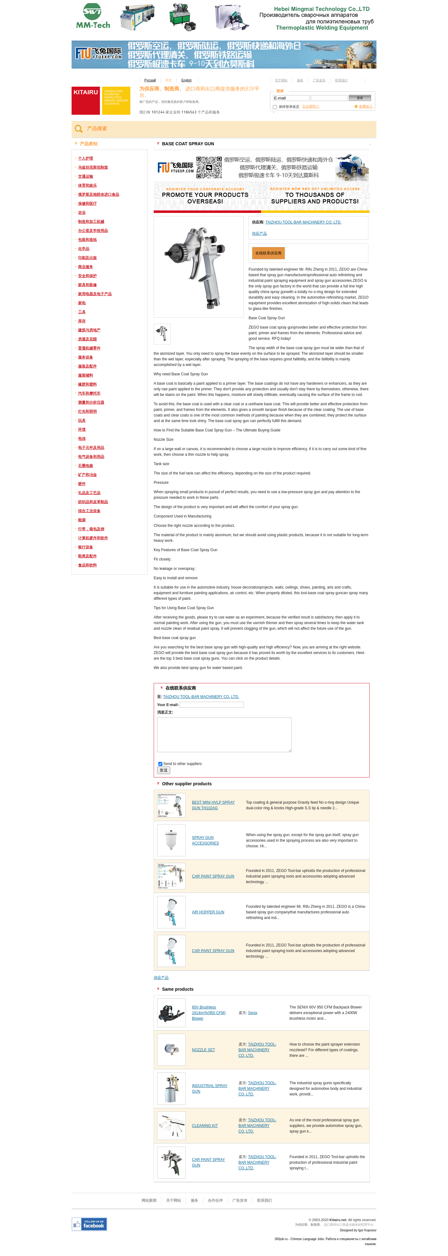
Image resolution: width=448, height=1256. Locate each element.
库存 (82, 321)
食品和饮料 (87, 565)
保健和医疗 (87, 203)
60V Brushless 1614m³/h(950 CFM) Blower (209, 1013)
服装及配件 (87, 366)
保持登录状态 (286, 106)
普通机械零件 (89, 348)
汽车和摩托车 (89, 393)
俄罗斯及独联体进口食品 (98, 194)
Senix (252, 1013)
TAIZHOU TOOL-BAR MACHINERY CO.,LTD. (303, 222)
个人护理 (85, 158)
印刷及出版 (87, 258)
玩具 (82, 420)
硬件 (82, 484)
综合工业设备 (89, 511)
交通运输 (85, 176)
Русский (150, 80)
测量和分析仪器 (91, 402)
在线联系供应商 (268, 253)
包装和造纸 (87, 240)
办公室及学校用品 (93, 231)
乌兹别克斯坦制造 (93, 167)
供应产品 (259, 233)
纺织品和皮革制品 (93, 502)
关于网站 (281, 80)
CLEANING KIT (205, 1126)
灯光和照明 (87, 411)
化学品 (83, 249)
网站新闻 (149, 1200)
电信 (82, 438)
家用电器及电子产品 (95, 294)
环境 (82, 429)
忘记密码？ (311, 106)
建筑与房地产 (89, 330)
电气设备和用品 (91, 457)
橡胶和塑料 (87, 384)
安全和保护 (87, 276)
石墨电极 (85, 466)
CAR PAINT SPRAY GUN (213, 876)
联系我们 (341, 80)
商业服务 (85, 267)
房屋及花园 (87, 339)
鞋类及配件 (87, 556)
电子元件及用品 (91, 447)
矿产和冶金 (87, 475)
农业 (82, 212)
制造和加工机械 (91, 221)
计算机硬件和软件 (93, 538)
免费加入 (366, 106)
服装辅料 (85, 375)
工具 (82, 312)
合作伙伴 (215, 1200)
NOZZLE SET (203, 1050)
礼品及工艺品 (89, 493)
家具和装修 (87, 285)
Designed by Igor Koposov (358, 1230)
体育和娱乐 (87, 185)
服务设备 (85, 357)
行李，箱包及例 (91, 529)
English (186, 80)
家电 (82, 303)
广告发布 (319, 80)
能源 (82, 520)
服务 (300, 80)
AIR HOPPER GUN (208, 912)
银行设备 (85, 547)
